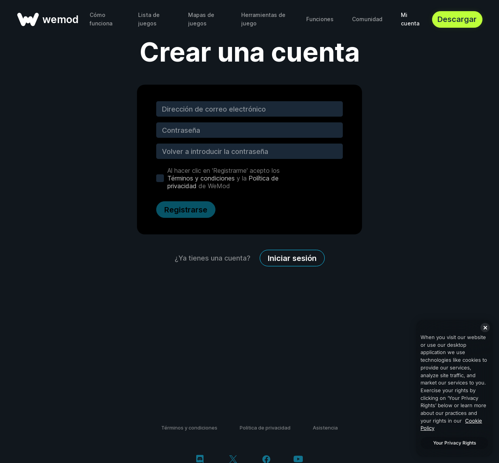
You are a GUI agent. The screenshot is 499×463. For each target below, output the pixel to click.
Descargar (457, 19)
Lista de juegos (149, 19)
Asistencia (325, 428)
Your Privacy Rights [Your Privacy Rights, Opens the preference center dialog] (454, 443)
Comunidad (367, 19)
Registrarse (185, 209)
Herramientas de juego (263, 19)
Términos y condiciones (201, 178)
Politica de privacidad (265, 428)
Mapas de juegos (201, 19)
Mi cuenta (410, 19)
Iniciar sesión (292, 258)
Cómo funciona (101, 19)
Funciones (320, 19)
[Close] (485, 327)
